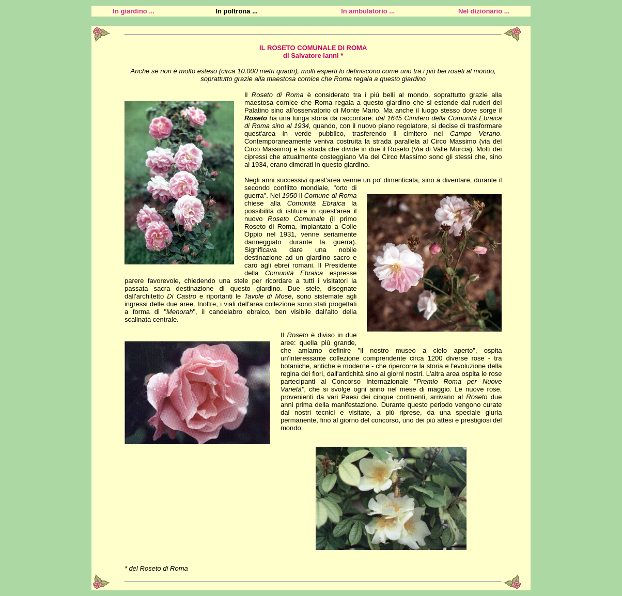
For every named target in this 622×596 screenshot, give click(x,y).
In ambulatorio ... (368, 11)
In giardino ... (133, 11)
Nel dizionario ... (484, 11)
